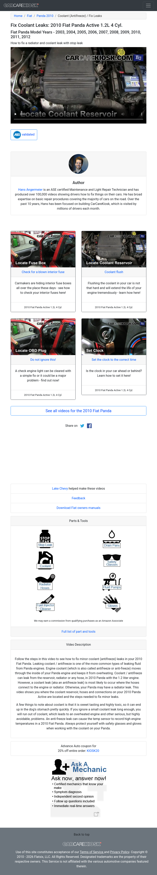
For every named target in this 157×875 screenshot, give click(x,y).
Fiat (29, 16)
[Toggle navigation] (148, 5)
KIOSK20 (93, 751)
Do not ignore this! (43, 360)
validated (24, 135)
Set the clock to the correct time (114, 360)
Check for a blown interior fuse (43, 272)
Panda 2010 (45, 16)
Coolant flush (114, 272)
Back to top (82, 834)
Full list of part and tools (78, 631)
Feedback (78, 498)
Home (18, 16)
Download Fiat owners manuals (78, 508)
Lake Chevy (60, 488)
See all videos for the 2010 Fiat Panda (79, 410)
